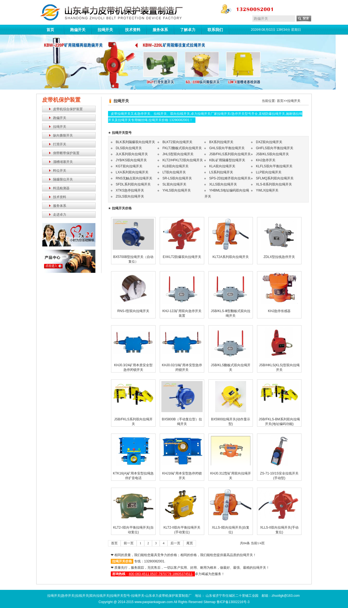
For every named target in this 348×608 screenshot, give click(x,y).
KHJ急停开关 (265, 160)
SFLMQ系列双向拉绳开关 (275, 178)
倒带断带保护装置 (66, 153)
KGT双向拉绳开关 (129, 166)
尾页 (189, 543)
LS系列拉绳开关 (221, 172)
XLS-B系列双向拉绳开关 (274, 184)
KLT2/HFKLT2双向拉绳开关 (182, 160)
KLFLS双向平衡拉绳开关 (274, 166)
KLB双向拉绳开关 (175, 166)
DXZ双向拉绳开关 (269, 142)
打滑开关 (59, 144)
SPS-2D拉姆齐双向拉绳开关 (230, 178)
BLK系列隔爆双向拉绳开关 (135, 142)
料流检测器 (61, 188)
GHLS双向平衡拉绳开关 (227, 148)
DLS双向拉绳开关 (129, 148)
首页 (50, 29)
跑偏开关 (77, 29)
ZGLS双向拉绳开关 (130, 196)
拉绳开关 (105, 29)
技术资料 (132, 29)
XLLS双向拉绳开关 (223, 184)
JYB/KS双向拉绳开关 (131, 160)
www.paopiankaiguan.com (153, 602)
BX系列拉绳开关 (221, 142)
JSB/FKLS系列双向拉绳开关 (230, 154)
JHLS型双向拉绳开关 (178, 154)
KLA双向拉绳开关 (222, 166)
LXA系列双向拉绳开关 (132, 172)
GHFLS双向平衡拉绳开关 (274, 148)
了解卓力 (187, 29)
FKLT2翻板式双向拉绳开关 (182, 148)
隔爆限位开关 (63, 179)
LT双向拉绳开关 (174, 172)
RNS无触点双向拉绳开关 (134, 178)
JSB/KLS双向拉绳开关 (272, 154)
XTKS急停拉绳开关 (130, 190)
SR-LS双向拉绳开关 (177, 178)
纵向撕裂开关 (63, 135)
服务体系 (160, 29)
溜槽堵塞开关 (63, 162)
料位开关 (59, 171)
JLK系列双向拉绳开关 (132, 154)
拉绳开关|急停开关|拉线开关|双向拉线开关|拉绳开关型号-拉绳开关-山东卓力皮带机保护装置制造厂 (119, 596)
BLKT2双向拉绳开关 (177, 142)
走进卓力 (59, 214)
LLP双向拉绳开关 (268, 172)
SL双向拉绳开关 (174, 184)
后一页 (175, 543)
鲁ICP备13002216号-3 (233, 602)
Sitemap (209, 602)
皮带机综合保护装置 (68, 109)
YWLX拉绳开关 (267, 190)
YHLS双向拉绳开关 (176, 190)
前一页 (129, 543)
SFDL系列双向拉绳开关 (133, 184)
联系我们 (215, 29)
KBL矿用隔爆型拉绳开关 (227, 160)
